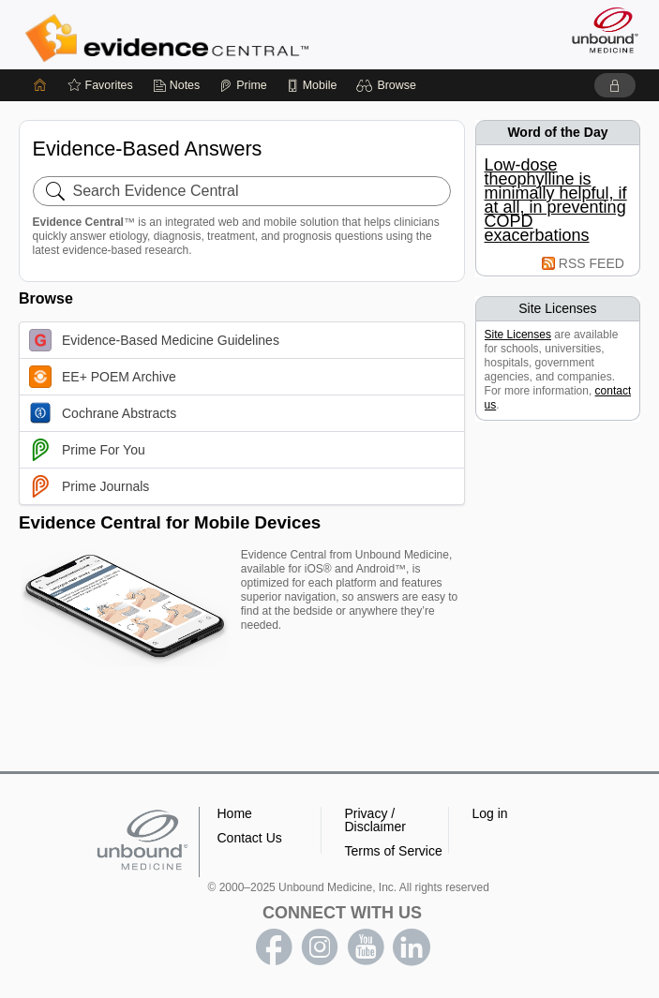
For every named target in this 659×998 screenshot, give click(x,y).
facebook (273, 947)
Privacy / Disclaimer (375, 820)
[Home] (40, 85)
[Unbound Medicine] (599, 30)
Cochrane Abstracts (102, 413)
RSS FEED (591, 263)
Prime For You (87, 450)
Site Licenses (518, 334)
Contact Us (249, 837)
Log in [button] (490, 813)
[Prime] (242, 85)
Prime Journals (89, 486)
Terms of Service (393, 850)
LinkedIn (411, 947)
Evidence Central (171, 38)
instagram (319, 947)
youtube (365, 947)
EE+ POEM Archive (102, 376)
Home (234, 813)
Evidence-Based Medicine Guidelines (154, 340)
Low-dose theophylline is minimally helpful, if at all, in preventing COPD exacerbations (556, 200)
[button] (388, 85)
